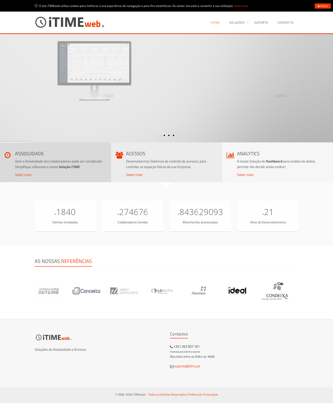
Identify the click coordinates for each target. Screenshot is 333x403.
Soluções (237, 22)
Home (215, 22)
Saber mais (23, 174)
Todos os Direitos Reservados (167, 394)
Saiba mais (241, 5)
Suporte (261, 22)
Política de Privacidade (203, 394)
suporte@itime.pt (187, 366)
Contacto (286, 22)
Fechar (323, 6)
